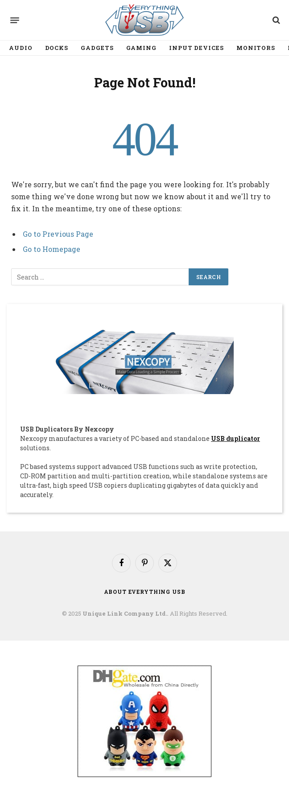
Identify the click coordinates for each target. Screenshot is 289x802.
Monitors (255, 48)
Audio (21, 48)
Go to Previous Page (58, 234)
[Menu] (14, 20)
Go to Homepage (51, 249)
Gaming (141, 48)
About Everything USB (145, 591)
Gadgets (97, 48)
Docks (57, 48)
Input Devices (196, 48)
